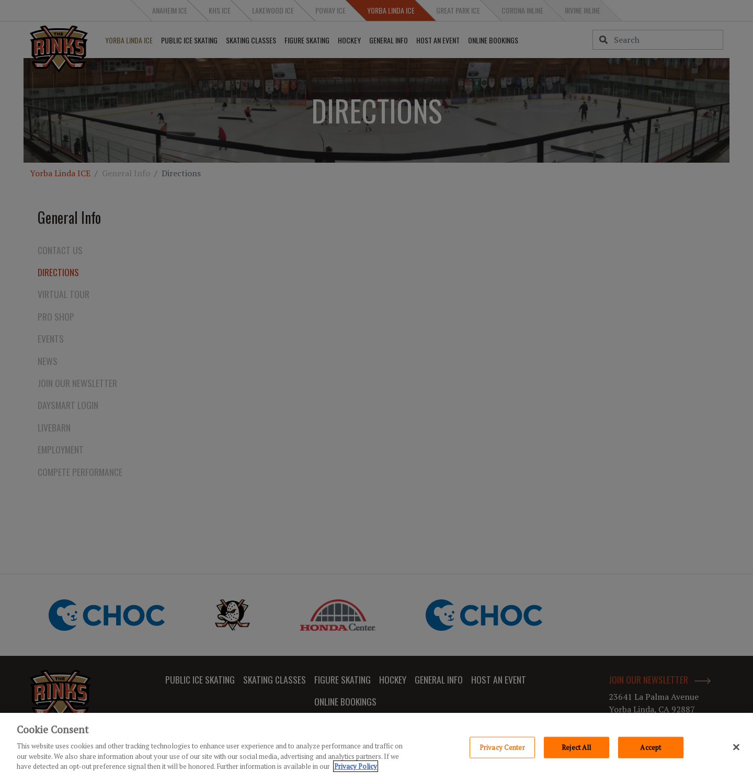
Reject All (576, 747)
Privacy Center (502, 747)
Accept (650, 747)
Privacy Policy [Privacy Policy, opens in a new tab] (355, 766)
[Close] (736, 746)
